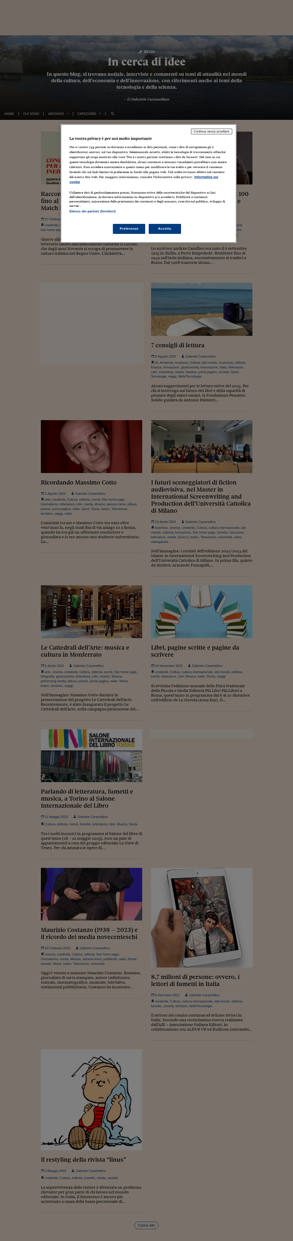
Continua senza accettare (212, 131)
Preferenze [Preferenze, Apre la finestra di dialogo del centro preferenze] (129, 228)
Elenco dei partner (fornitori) (92, 211)
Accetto (165, 228)
